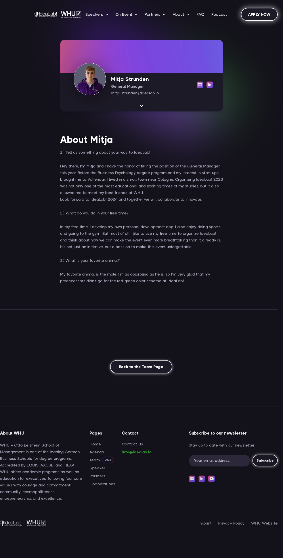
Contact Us (132, 444)
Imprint (205, 523)
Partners (97, 476)
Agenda (97, 452)
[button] (96, 15)
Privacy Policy (231, 523)
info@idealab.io (137, 452)
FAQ (201, 14)
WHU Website (264, 523)
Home (95, 444)
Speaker (97, 468)
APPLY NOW (259, 14)
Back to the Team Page (141, 368)
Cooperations (102, 484)
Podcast (219, 14)
